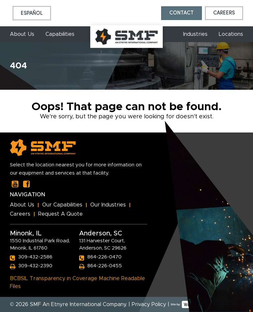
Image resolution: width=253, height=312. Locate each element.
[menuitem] (32, 13)
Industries (195, 34)
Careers (224, 13)
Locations (231, 34)
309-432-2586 (35, 256)
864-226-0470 (104, 256)
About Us (22, 34)
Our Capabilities (62, 204)
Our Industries (108, 204)
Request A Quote (60, 214)
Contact (181, 13)
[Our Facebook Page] (26, 183)
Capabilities (59, 34)
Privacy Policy (149, 304)
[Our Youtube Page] (15, 183)
